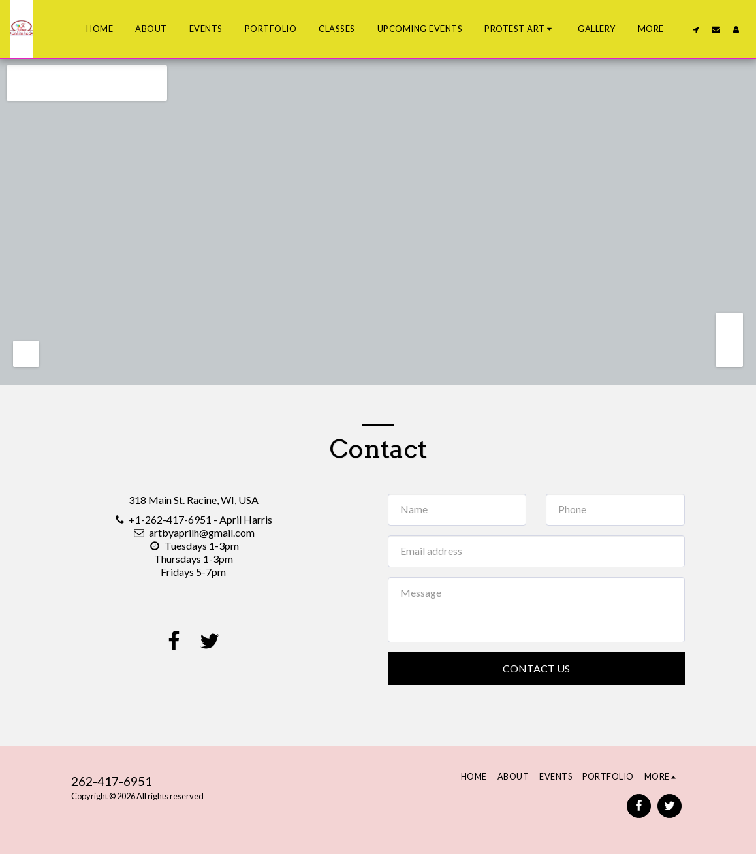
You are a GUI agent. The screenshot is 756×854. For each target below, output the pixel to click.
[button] (520, 29)
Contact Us (536, 668)
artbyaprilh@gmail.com (193, 532)
